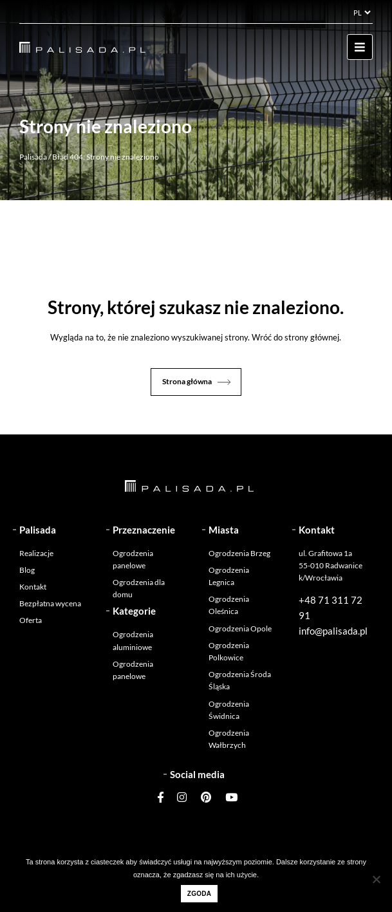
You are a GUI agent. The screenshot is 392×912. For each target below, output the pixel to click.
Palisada (33, 157)
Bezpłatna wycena (50, 603)
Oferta (30, 620)
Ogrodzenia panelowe (133, 559)
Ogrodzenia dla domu (139, 588)
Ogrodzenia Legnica (229, 576)
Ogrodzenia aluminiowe (133, 640)
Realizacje (36, 553)
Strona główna (187, 381)
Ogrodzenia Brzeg (239, 553)
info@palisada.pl (333, 631)
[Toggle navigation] (360, 47)
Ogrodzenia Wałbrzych (229, 739)
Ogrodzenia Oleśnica (229, 605)
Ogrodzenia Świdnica (229, 710)
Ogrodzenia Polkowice (229, 651)
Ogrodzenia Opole (240, 628)
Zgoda (199, 893)
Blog (27, 570)
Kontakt (32, 586)
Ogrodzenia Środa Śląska (240, 680)
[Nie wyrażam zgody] (375, 879)
